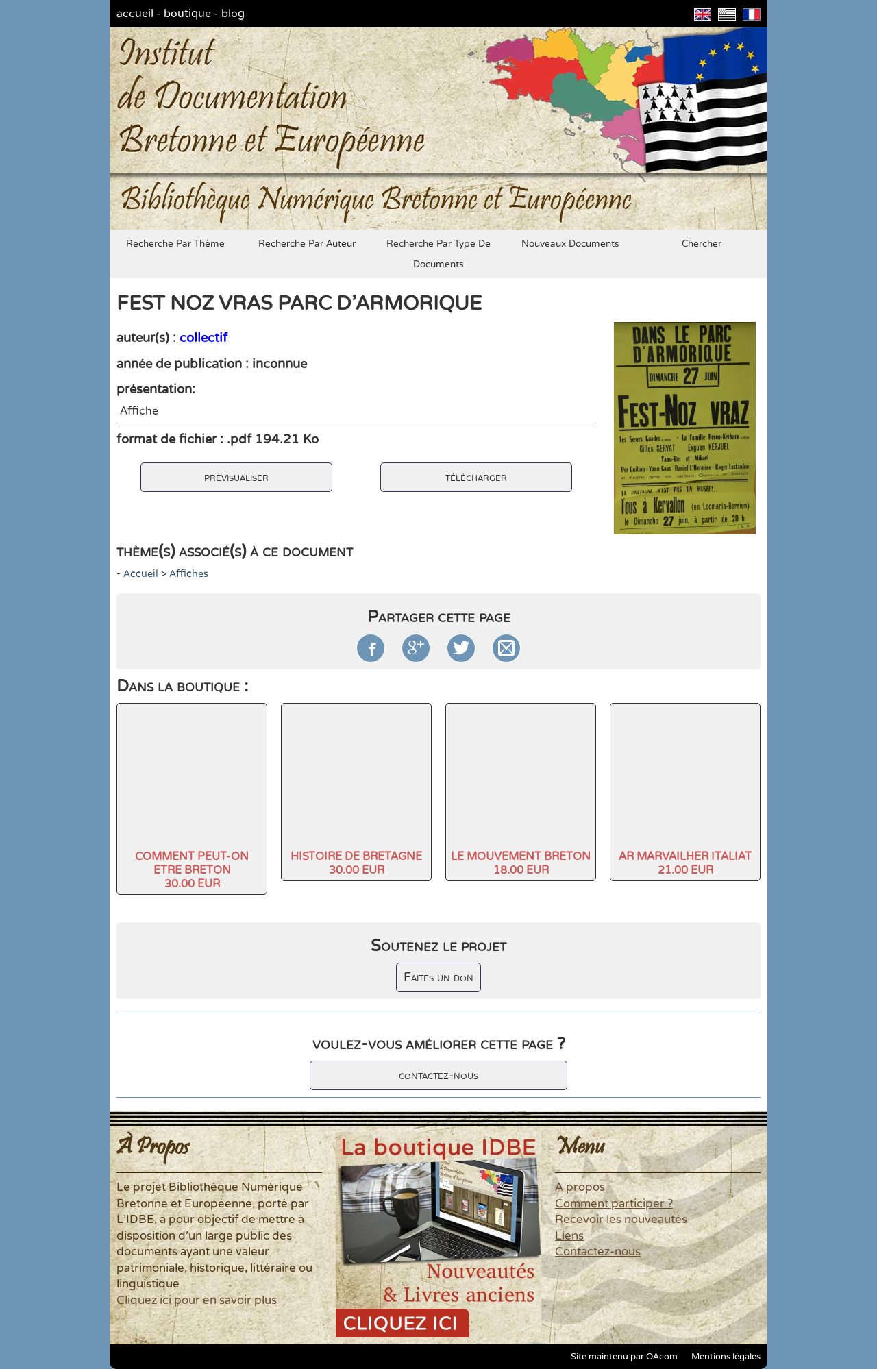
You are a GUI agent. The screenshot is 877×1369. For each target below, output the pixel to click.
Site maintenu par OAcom (624, 1356)
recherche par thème (175, 243)
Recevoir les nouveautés (621, 1219)
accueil (134, 14)
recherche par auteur (307, 243)
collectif (203, 337)
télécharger (476, 477)
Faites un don (438, 977)
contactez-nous (438, 1075)
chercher (701, 243)
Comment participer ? (614, 1204)
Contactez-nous (598, 1252)
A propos (580, 1187)
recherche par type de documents (438, 254)
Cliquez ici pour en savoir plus (196, 1300)
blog (233, 14)
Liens (569, 1236)
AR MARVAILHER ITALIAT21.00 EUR (685, 863)
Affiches (188, 574)
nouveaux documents (570, 243)
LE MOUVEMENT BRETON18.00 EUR (521, 863)
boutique (187, 14)
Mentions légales (726, 1356)
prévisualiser (236, 477)
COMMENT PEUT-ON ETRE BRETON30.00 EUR (192, 870)
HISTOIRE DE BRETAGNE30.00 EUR (356, 863)
